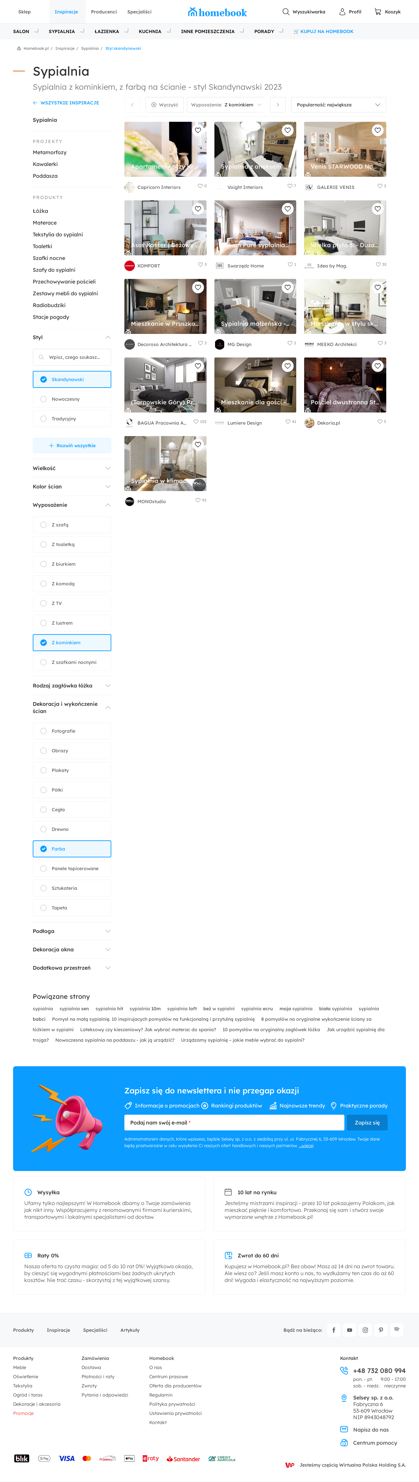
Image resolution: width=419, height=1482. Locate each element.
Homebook (161, 1358)
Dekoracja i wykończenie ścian (65, 707)
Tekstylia (22, 1386)
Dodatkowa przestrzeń (62, 967)
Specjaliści (139, 12)
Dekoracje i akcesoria (37, 1404)
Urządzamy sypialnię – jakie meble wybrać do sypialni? (242, 1040)
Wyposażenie (50, 505)
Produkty (23, 1330)
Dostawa (91, 1367)
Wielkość (44, 468)
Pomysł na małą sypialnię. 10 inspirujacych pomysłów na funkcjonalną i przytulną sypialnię (154, 1019)
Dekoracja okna (53, 949)
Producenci (104, 12)
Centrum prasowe (168, 1377)
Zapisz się (367, 1122)
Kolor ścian (47, 486)
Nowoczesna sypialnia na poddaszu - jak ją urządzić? (115, 1040)
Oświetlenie (25, 1377)
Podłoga (43, 931)
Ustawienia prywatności (175, 1413)
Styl (38, 337)
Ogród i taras (28, 1395)
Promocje (23, 1413)
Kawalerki (45, 164)
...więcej (306, 1145)
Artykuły (129, 1330)
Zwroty (89, 1386)
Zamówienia (95, 1358)
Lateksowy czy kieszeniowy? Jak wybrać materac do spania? (148, 1030)
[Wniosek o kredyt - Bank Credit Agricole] (222, 1458)
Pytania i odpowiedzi (105, 1395)
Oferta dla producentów (175, 1386)
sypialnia (43, 1009)
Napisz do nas (364, 1430)
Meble (19, 1367)
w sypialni (219, 1009)
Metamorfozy (49, 152)
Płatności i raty (98, 1377)
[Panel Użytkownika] (350, 12)
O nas (155, 1367)
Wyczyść (168, 105)
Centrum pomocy (368, 1443)
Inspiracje (66, 12)
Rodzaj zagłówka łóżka (62, 685)
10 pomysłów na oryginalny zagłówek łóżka (272, 1030)
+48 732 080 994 (373, 1371)
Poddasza (45, 176)
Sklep (24, 12)
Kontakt (158, 1422)
